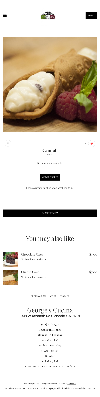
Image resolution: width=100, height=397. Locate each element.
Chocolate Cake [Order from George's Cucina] (32, 254)
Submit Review (50, 213)
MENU (53, 296)
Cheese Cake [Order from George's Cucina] (30, 272)
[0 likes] (91, 144)
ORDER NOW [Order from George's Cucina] (91, 16)
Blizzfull (72, 383)
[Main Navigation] (5, 15)
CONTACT (64, 296)
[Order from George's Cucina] (10, 259)
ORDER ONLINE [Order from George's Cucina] (38, 296)
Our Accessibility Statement (83, 388)
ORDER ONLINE (50, 177)
